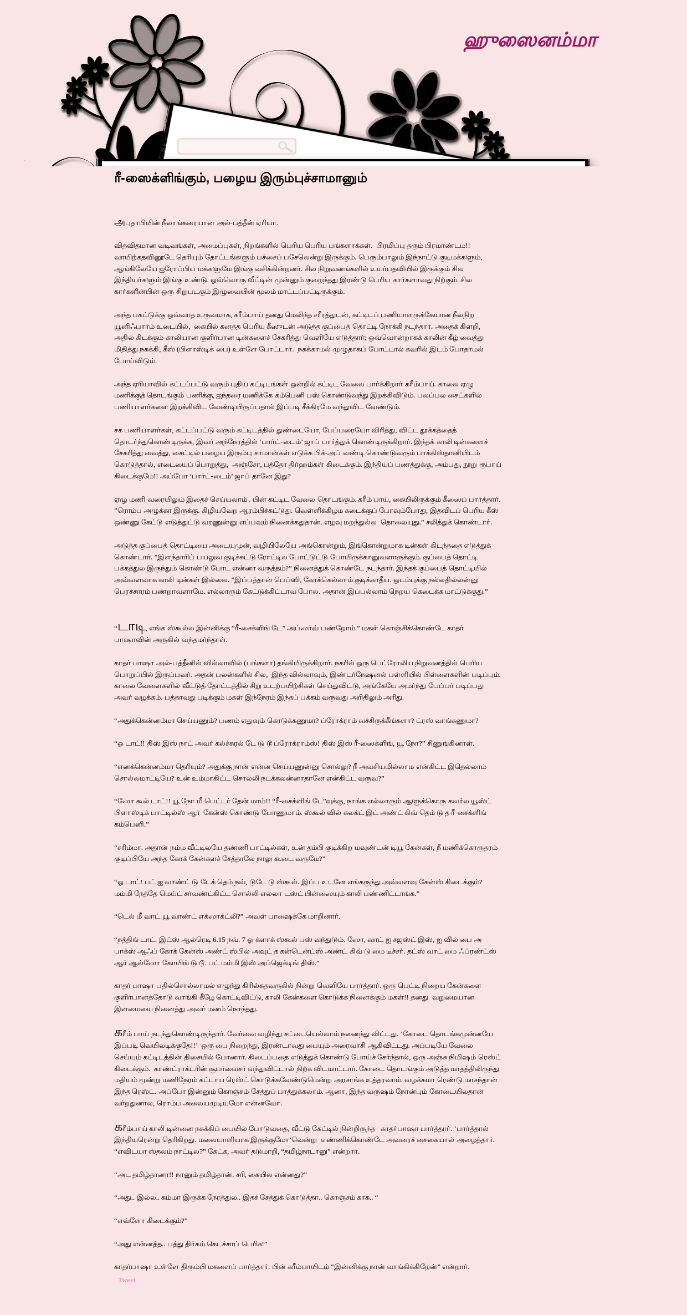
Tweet (127, 1280)
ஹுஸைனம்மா (529, 39)
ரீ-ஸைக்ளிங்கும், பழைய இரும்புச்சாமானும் (240, 178)
